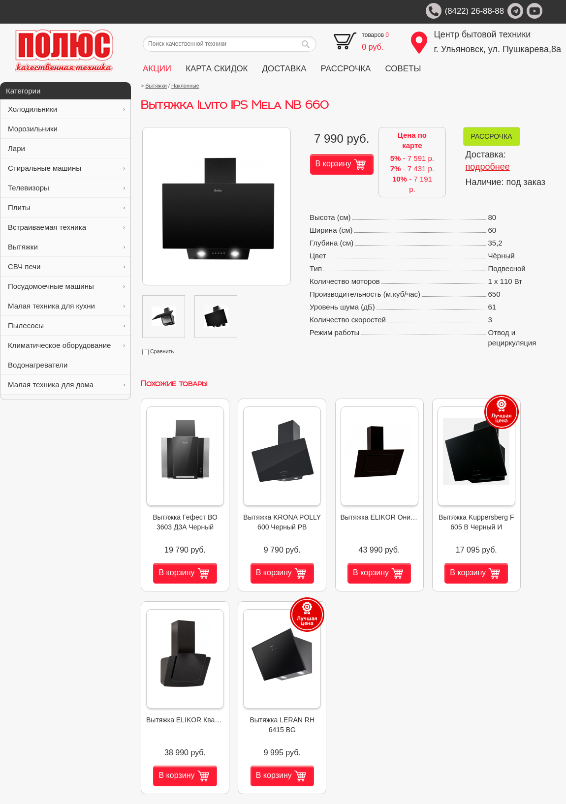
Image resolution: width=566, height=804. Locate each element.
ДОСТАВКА (284, 68)
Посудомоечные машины (66, 286)
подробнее (488, 167)
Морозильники (66, 128)
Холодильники (66, 109)
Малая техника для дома (66, 384)
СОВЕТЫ (403, 68)
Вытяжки (66, 247)
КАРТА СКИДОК (217, 68)
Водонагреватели (66, 365)
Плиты (66, 207)
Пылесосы (66, 325)
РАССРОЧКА (346, 68)
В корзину (340, 164)
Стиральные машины (66, 168)
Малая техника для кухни (66, 306)
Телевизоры (66, 188)
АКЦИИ (157, 68)
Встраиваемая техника (66, 227)
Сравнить (158, 351)
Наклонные (185, 86)
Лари (66, 148)
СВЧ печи (66, 266)
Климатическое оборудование (66, 345)
